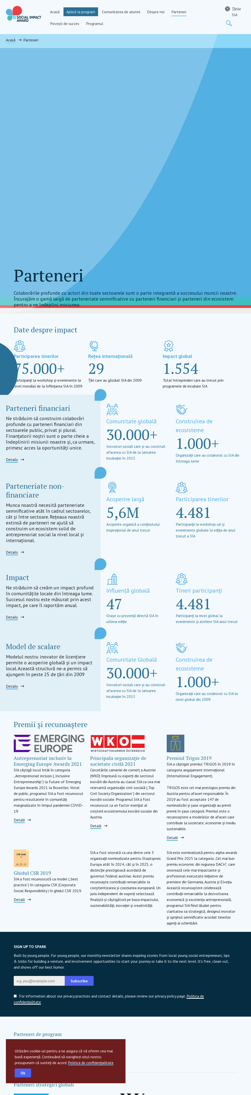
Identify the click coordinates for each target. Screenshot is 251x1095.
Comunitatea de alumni (121, 11)
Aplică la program (80, 11)
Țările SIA (236, 11)
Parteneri (178, 11)
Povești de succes (64, 23)
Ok (23, 1073)
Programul (94, 23)
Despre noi (155, 11)
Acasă (55, 11)
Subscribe (79, 980)
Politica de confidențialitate (90, 1062)
